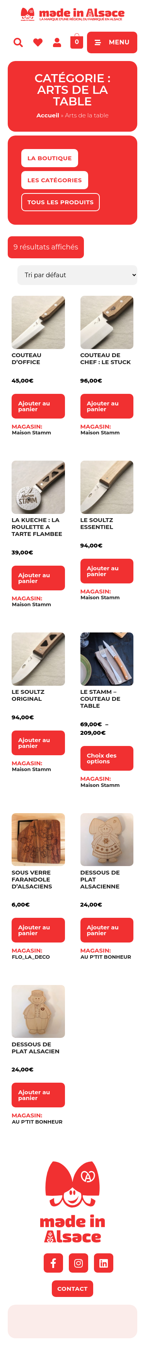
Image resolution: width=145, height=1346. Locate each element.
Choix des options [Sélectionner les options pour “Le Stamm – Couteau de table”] (102, 758)
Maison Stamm (31, 432)
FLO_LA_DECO (31, 956)
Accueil (47, 115)
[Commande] (77, 275)
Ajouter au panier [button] (34, 406)
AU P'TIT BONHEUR (105, 956)
